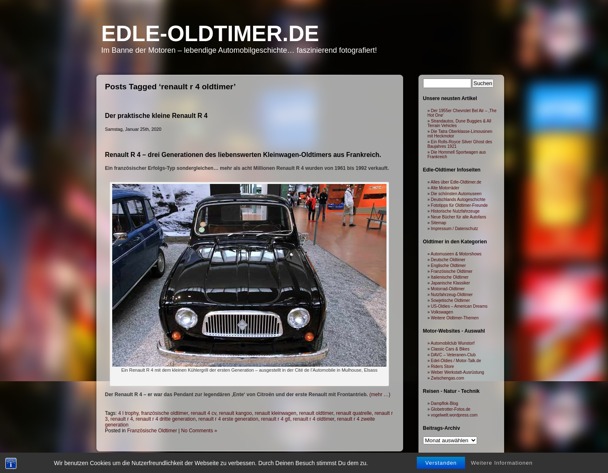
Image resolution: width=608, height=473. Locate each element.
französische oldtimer (164, 413)
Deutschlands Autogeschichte (458, 199)
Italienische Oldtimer (450, 277)
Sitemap (438, 223)
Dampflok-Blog (444, 403)
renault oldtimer (316, 413)
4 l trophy (128, 413)
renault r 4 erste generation (228, 419)
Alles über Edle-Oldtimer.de (456, 182)
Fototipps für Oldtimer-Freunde (459, 205)
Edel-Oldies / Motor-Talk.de (456, 360)
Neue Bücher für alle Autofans (458, 217)
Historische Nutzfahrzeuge (455, 211)
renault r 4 (122, 419)
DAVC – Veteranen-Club (453, 355)
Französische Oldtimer (152, 431)
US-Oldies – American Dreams (459, 306)
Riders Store (442, 366)
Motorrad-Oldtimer (448, 289)
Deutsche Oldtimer (448, 259)
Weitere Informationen (502, 463)
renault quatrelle (354, 413)
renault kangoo (235, 413)
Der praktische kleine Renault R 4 (156, 115)
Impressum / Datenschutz (454, 228)
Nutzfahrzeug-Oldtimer (452, 294)
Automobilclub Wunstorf (452, 343)
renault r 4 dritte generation (166, 419)
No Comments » (199, 431)
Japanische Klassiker (450, 283)
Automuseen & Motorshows (456, 254)
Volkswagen (442, 312)
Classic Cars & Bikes (450, 349)
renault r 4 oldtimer (313, 419)
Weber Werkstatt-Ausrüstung (457, 372)
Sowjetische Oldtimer (450, 300)
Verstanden (441, 463)
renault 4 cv (203, 413)
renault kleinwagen (275, 413)
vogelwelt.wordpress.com (454, 415)
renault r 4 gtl (275, 419)
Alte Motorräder (445, 188)
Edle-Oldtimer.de (210, 33)
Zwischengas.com (447, 378)
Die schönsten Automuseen (456, 193)
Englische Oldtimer (448, 265)
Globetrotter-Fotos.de (450, 409)
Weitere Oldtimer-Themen (455, 318)
